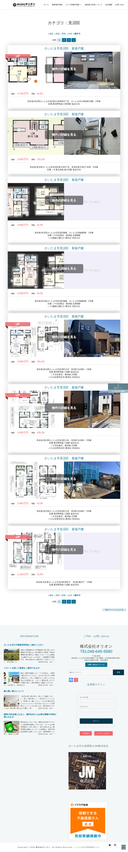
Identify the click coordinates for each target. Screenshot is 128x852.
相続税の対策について (93, 4)
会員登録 (85, 733)
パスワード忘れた (103, 733)
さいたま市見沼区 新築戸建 (64, 48)
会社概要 (108, 4)
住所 (69, 34)
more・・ (52, 662)
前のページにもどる (114, 610)
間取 (63, 34)
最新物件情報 (57, 4)
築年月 (76, 34)
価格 (50, 34)
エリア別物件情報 (72, 4)
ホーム (46, 4)
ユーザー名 (84, 697)
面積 (57, 34)
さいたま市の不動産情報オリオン (88, 847)
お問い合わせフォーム (96, 665)
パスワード (84, 707)
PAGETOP (120, 844)
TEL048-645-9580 (96, 651)
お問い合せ (119, 4)
